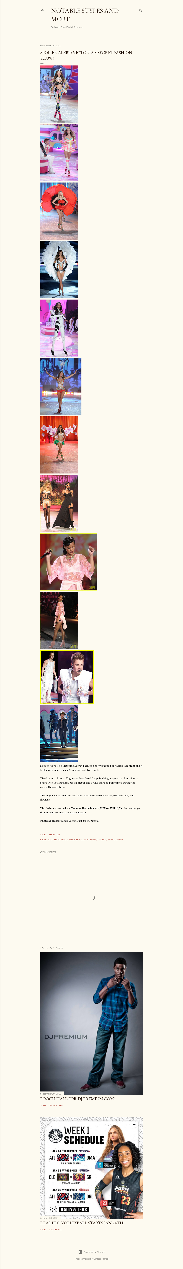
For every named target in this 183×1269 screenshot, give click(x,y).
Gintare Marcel (101, 1258)
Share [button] (43, 834)
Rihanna (101, 839)
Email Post (54, 834)
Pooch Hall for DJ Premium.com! (77, 1098)
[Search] (141, 9)
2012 (50, 839)
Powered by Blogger (91, 1252)
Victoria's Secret (115, 839)
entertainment (74, 839)
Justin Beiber (89, 839)
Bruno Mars (60, 839)
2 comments (55, 1229)
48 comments (56, 1105)
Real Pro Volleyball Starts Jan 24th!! (83, 1223)
